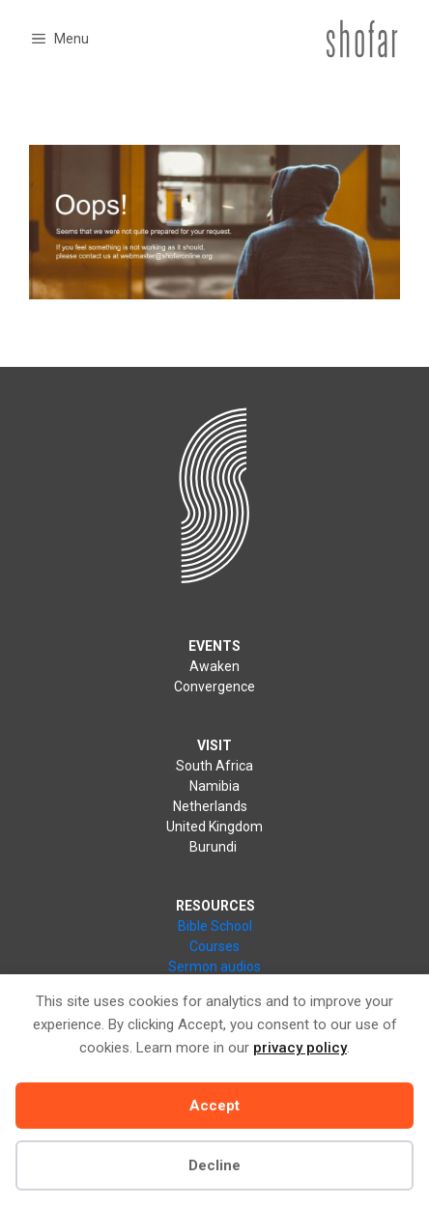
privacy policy (300, 1047)
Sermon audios (214, 966)
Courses (214, 946)
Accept (214, 1105)
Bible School (215, 926)
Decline (214, 1165)
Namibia (214, 786)
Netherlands (213, 806)
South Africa (214, 765)
